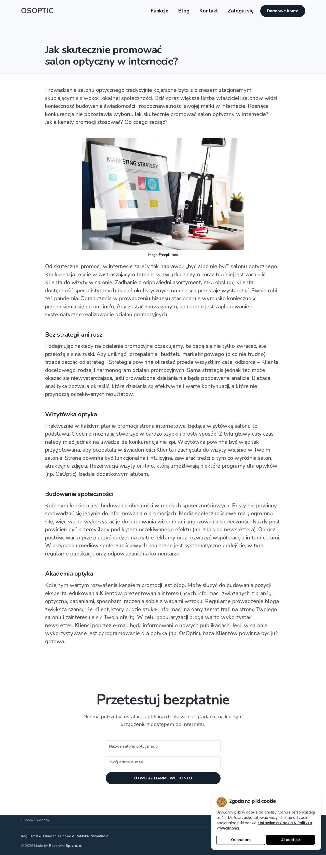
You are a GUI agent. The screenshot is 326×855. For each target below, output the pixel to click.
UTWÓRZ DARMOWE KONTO (163, 778)
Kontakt (208, 10)
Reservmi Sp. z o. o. (65, 845)
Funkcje (159, 10)
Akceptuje (290, 839)
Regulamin (29, 836)
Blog (183, 10)
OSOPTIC (37, 11)
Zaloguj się (241, 10)
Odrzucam (241, 839)
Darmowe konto (282, 11)
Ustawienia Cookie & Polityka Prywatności (75, 836)
